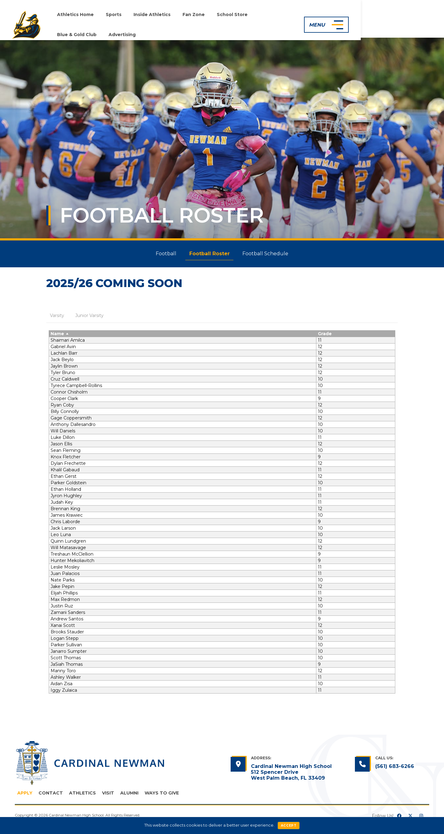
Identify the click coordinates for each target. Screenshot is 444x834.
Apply (24, 795)
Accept (289, 826)
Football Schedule (267, 253)
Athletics (82, 795)
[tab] (57, 316)
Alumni (129, 795)
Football (164, 253)
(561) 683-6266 (394, 768)
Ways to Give (162, 795)
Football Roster (209, 253)
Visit (108, 795)
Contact (51, 795)
